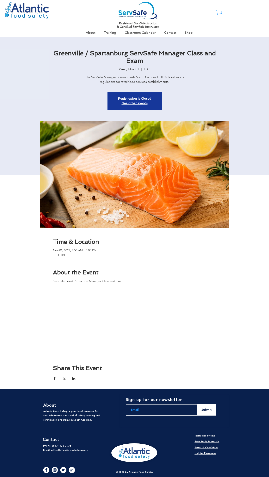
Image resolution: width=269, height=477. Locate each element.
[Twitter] (63, 470)
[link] (219, 13)
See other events (135, 103)
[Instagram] (55, 470)
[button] (187, 32)
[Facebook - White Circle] (46, 470)
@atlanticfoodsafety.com (73, 449)
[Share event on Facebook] (55, 378)
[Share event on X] (64, 378)
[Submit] (206, 410)
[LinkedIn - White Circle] (72, 470)
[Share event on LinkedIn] (74, 378)
